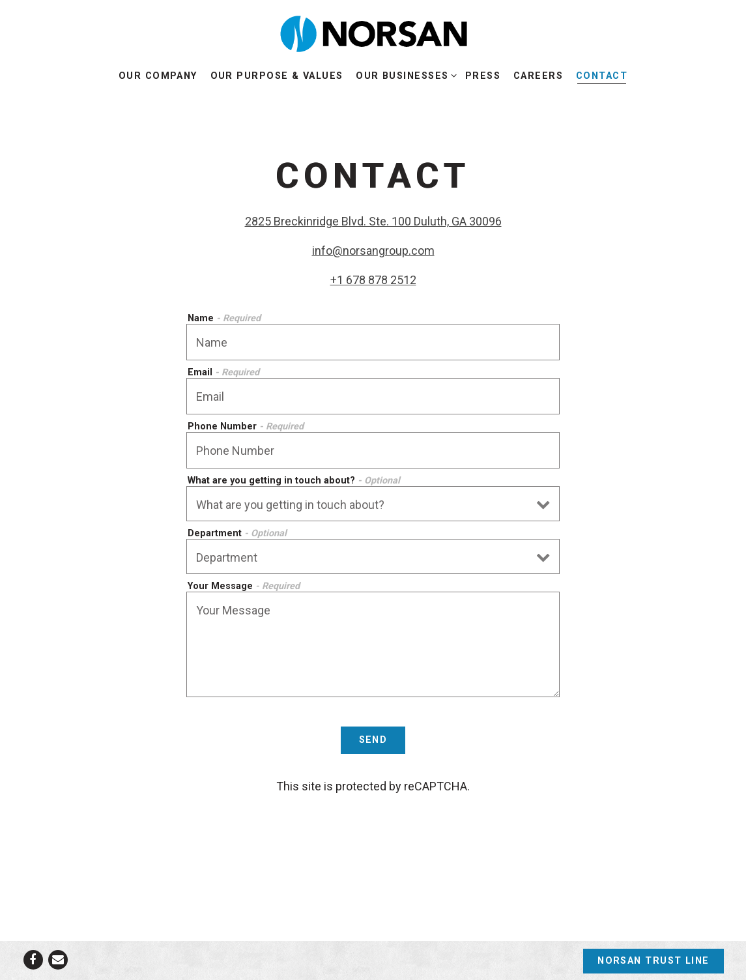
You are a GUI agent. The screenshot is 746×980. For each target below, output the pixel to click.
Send (373, 739)
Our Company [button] (158, 75)
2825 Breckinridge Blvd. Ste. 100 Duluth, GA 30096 (373, 221)
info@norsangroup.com (373, 250)
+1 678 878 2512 (373, 280)
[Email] (58, 960)
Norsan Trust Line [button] (653, 960)
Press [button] (482, 75)
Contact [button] (601, 75)
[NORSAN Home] (373, 33)
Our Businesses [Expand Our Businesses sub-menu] (404, 74)
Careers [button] (538, 75)
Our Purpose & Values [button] (276, 75)
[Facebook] (33, 960)
